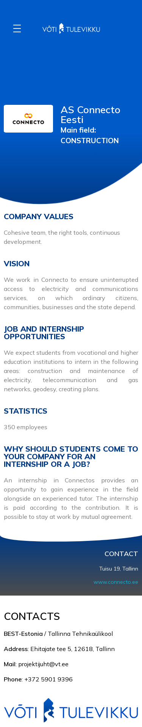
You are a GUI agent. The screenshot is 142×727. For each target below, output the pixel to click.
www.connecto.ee (116, 581)
